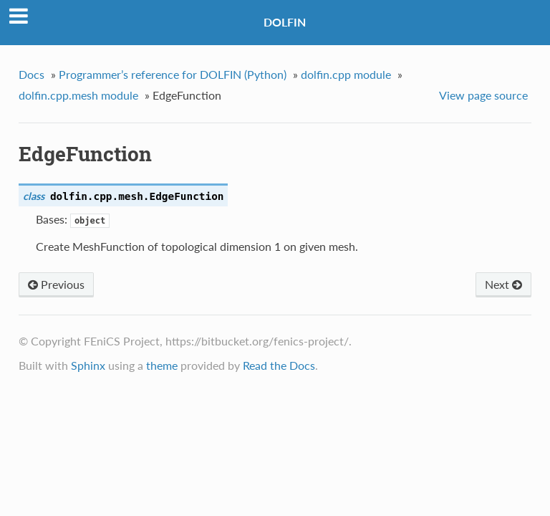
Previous (56, 284)
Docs (31, 74)
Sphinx (88, 365)
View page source (483, 95)
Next (503, 284)
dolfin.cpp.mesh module (78, 95)
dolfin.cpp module (346, 74)
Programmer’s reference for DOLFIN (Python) (172, 74)
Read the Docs (279, 365)
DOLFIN (285, 22)
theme (162, 365)
